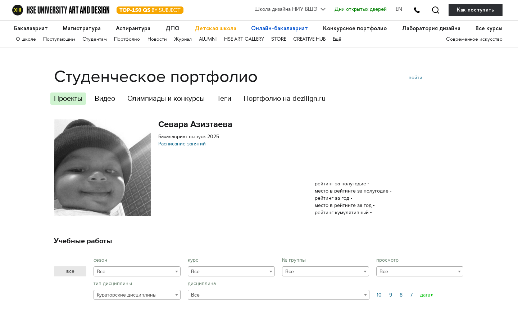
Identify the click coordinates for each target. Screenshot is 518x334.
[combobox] (137, 271)
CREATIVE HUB (309, 39)
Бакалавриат (31, 28)
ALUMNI (208, 39)
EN (399, 10)
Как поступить (475, 9)
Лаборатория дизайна (431, 28)
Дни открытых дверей (361, 10)
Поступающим (59, 39)
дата (425, 295)
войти (415, 77)
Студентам (94, 39)
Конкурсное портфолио (355, 28)
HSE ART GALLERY (244, 39)
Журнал (183, 39)
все (70, 271)
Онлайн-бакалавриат (279, 28)
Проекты (68, 98)
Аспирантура (133, 28)
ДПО (172, 28)
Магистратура (82, 28)
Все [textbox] (101, 271)
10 (379, 295)
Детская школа (215, 28)
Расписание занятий (182, 143)
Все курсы (489, 28)
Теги (224, 98)
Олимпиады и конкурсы (166, 98)
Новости (157, 39)
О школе (26, 39)
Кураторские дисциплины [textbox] (126, 295)
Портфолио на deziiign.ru (285, 98)
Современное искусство (474, 39)
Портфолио (127, 39)
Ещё (337, 39)
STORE (278, 39)
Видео (105, 98)
